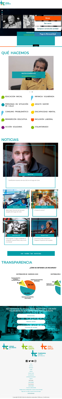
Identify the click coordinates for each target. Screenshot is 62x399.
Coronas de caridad (31, 327)
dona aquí (31, 367)
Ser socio (47, 23)
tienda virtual (31, 373)
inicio (31, 364)
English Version (31, 393)
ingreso (31, 378)
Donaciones (31, 316)
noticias (31, 371)
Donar (47, 18)
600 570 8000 (31, 382)
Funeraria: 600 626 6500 (31, 387)
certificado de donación (31, 376)
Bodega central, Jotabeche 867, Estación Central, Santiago (31, 389)
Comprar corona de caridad (47, 29)
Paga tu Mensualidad (48, 34)
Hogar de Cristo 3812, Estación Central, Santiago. (31, 391)
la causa (31, 365)
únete (31, 369)
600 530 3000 (31, 385)
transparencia (31, 374)
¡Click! (36, 46)
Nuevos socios (31, 321)
